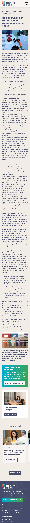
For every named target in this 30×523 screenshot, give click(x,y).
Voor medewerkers (7, 508)
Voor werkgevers (20, 508)
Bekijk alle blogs (15, 472)
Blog (7, 11)
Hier (3, 351)
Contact (17, 512)
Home (3, 11)
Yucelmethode (10, 301)
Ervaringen (5, 512)
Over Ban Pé (5, 510)
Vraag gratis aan (10, 414)
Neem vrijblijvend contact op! (14, 383)
